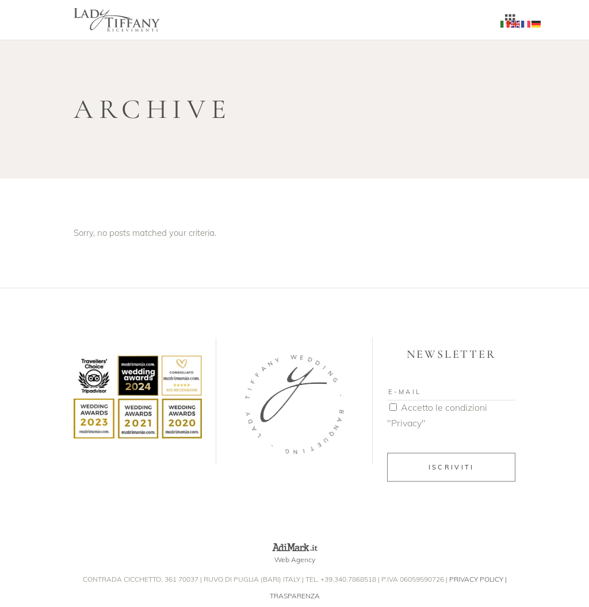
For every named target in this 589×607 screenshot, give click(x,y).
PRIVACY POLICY (476, 579)
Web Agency (294, 559)
